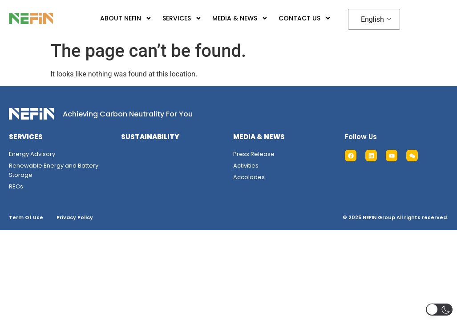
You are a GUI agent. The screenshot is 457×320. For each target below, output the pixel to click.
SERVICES (182, 18)
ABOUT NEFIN (126, 18)
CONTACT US (305, 18)
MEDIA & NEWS (240, 18)
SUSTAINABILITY (150, 136)
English (372, 19)
